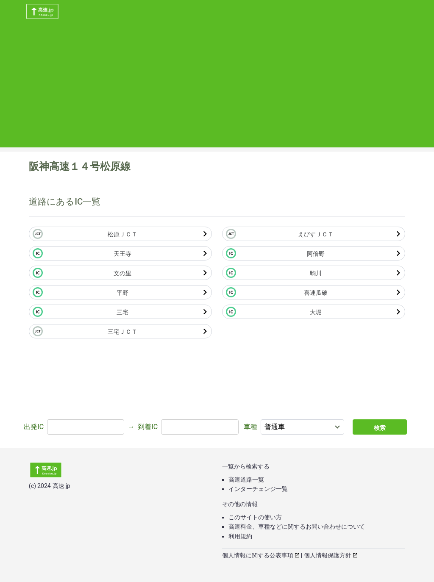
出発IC (34, 427)
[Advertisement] (217, 88)
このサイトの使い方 (255, 517)
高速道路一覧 (246, 479)
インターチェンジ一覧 (258, 488)
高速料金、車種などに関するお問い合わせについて (296, 526)
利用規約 (240, 536)
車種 (250, 427)
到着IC (148, 427)
